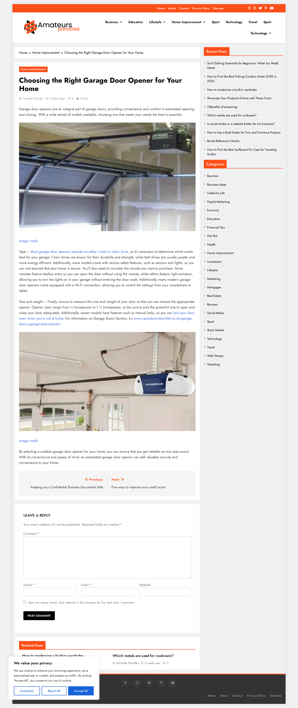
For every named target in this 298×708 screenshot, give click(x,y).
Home (161, 8)
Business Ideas (216, 184)
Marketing (213, 279)
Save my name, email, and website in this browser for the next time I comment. (81, 602)
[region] (53, 678)
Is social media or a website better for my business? (241, 124)
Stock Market (215, 330)
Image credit (28, 240)
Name (29, 585)
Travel (253, 22)
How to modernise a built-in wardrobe (52, 655)
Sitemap (218, 8)
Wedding (213, 364)
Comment (31, 533)
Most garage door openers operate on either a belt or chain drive (79, 251)
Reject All (54, 691)
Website (144, 585)
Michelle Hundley (127, 663)
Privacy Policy (201, 8)
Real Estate (214, 296)
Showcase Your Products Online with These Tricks (239, 98)
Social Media (215, 313)
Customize (27, 691)
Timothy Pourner (33, 98)
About (172, 8)
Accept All (81, 691)
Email (86, 585)
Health (211, 244)
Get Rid (212, 236)
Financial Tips (216, 227)
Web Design (215, 355)
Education (136, 22)
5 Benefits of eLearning (222, 107)
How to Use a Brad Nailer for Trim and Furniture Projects (243, 132)
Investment (214, 261)
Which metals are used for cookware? (143, 655)
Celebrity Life (216, 193)
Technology (234, 22)
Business (111, 22)
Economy (213, 210)
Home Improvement (186, 22)
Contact (184, 8)
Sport (216, 22)
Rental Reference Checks (223, 141)
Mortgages (214, 287)
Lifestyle (155, 22)
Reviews (212, 304)
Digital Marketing (219, 201)
